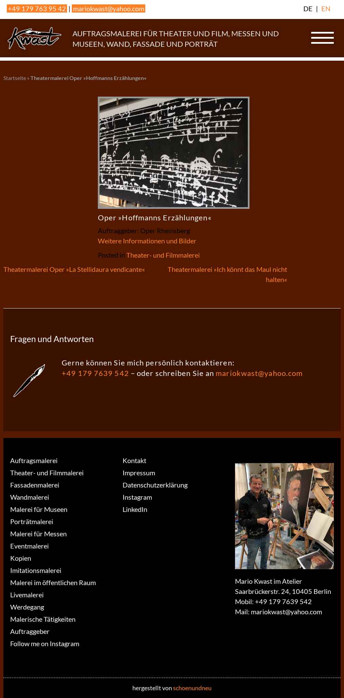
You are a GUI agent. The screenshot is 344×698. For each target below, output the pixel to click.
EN (325, 8)
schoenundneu (192, 688)
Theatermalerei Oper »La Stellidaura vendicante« (74, 269)
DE (308, 8)
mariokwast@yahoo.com (108, 8)
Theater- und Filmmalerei (163, 255)
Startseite (14, 78)
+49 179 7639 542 (95, 373)
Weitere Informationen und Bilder (147, 241)
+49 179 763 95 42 (37, 8)
